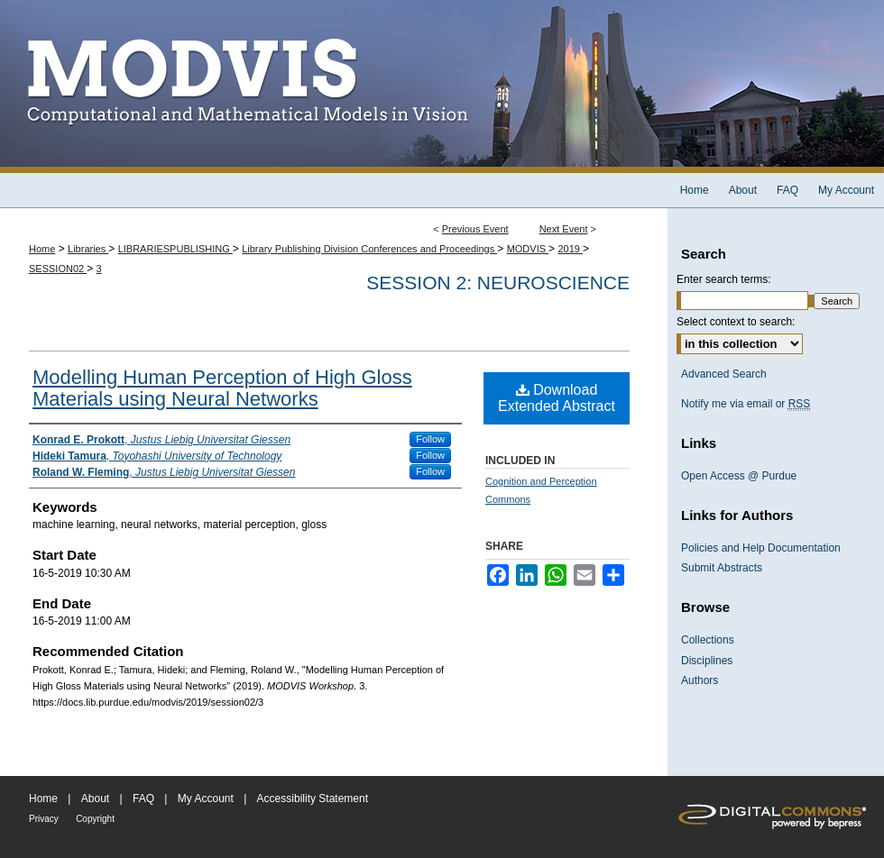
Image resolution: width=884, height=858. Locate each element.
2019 (570, 248)
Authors (699, 680)
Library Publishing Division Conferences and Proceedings (369, 248)
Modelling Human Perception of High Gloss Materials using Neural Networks (222, 388)
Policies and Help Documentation (761, 548)
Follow (430, 439)
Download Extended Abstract (556, 398)
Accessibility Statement (312, 798)
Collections (707, 640)
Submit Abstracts (721, 567)
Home (42, 248)
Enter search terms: (724, 279)
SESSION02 (58, 268)
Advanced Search (724, 374)
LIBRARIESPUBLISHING (175, 248)
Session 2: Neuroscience (498, 282)
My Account (206, 798)
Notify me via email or (745, 403)
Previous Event (475, 229)
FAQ (143, 798)
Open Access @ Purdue (739, 476)
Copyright (95, 819)
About (95, 798)
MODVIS (527, 248)
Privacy (44, 819)
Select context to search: (736, 321)
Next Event (563, 229)
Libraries (88, 248)
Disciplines (706, 660)
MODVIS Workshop (442, 86)
